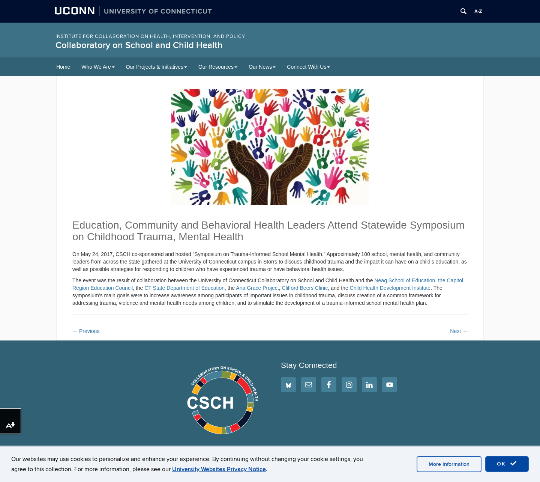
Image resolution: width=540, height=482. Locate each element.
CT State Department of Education (184, 288)
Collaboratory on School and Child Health (139, 45)
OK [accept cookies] (507, 463)
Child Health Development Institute (390, 288)
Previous (85, 331)
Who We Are (97, 67)
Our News (262, 67)
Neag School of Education (404, 280)
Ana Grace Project (257, 288)
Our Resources (217, 67)
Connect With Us (308, 67)
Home (63, 67)
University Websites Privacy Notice (219, 469)
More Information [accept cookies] (449, 464)
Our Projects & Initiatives (156, 67)
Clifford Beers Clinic (305, 288)
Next (459, 331)
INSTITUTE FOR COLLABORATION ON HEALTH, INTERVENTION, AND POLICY (150, 36)
